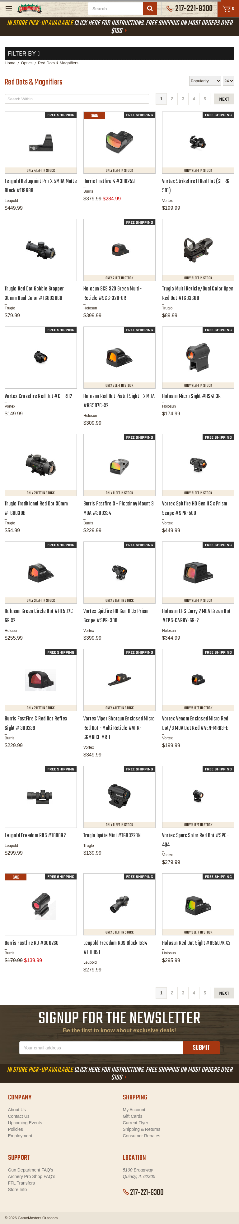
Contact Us (19, 1116)
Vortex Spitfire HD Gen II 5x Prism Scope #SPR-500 (194, 509)
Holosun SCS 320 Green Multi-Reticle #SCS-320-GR (112, 294)
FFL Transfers (21, 1183)
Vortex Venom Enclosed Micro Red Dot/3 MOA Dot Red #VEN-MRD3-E (195, 724)
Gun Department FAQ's (30, 1169)
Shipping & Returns (142, 1129)
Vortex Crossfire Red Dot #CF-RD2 (38, 396)
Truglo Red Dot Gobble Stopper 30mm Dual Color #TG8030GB (34, 294)
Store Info (17, 1189)
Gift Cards (133, 1116)
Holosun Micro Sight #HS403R (191, 396)
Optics (26, 63)
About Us (17, 1109)
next (224, 99)
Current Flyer (135, 1122)
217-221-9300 (143, 1192)
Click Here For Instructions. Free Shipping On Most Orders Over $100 (119, 27)
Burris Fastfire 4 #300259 (109, 181)
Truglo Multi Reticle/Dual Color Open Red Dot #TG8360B (197, 294)
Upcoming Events (25, 1122)
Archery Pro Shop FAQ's (31, 1176)
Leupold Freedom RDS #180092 (35, 835)
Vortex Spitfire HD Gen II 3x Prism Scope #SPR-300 (116, 616)
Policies (15, 1129)
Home (10, 63)
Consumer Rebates (142, 1135)
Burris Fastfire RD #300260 (32, 943)
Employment (20, 1135)
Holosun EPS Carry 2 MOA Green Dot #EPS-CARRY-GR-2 (196, 616)
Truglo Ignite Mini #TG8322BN (112, 835)
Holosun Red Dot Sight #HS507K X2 (196, 943)
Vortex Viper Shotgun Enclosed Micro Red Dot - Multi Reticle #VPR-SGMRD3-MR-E (119, 728)
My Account (134, 1109)
